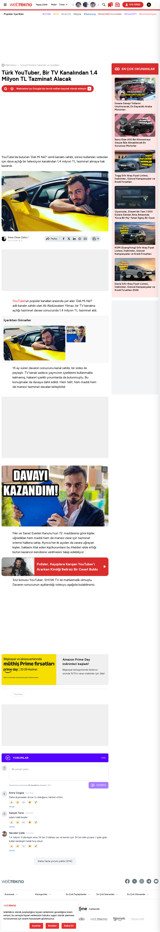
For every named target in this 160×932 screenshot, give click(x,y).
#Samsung (90, 14)
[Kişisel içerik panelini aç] (117, 4)
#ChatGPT (130, 14)
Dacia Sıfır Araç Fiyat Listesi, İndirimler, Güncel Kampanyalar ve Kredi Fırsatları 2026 (135, 287)
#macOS (66, 14)
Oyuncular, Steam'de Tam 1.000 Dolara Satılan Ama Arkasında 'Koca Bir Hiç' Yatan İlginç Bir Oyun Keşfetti (135, 214)
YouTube (18, 301)
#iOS (56, 14)
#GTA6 (46, 14)
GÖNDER (98, 785)
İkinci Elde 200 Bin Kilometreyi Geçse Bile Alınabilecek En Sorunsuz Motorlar (132, 142)
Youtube (18, 694)
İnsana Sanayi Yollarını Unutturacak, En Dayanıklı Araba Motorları (133, 106)
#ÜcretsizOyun (147, 14)
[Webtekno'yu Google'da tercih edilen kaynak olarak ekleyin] (48, 88)
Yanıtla (12, 807)
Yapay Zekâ (41, 4)
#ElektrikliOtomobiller (110, 14)
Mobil (54, 4)
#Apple (77, 14)
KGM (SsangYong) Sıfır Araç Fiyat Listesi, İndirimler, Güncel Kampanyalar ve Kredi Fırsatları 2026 (134, 250)
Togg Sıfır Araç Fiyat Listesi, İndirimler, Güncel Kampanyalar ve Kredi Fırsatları (135, 178)
